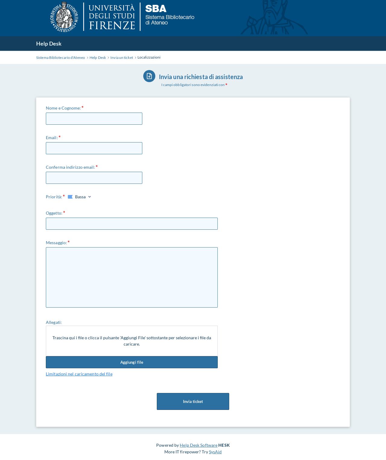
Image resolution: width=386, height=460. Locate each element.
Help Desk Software (198, 445)
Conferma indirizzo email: (70, 167)
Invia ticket (193, 401)
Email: (52, 137)
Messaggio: (56, 242)
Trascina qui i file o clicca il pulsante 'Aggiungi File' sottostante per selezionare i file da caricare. (131, 341)
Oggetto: (54, 213)
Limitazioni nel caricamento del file (79, 373)
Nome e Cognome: (63, 107)
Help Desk (49, 43)
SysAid (215, 451)
